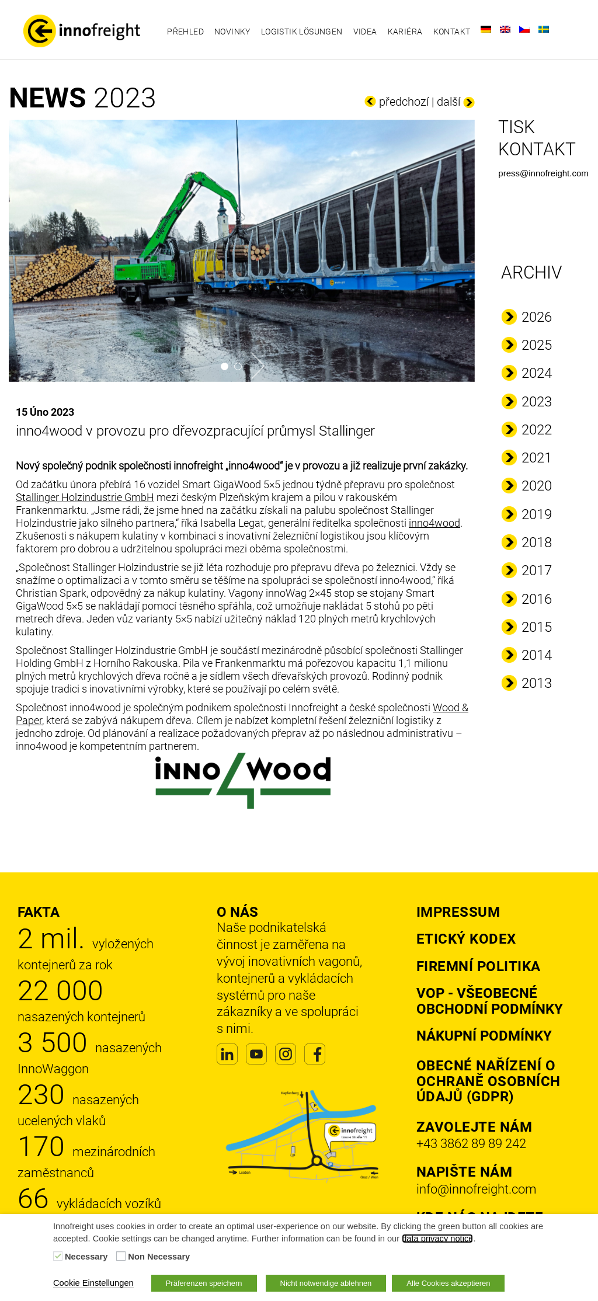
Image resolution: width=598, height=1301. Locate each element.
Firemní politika (478, 966)
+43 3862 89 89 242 (471, 1143)
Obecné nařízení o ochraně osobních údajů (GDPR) (488, 1081)
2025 (536, 345)
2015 (536, 627)
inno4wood (434, 523)
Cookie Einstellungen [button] (93, 1283)
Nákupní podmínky (484, 1036)
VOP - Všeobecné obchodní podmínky (489, 1001)
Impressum (458, 912)
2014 (536, 655)
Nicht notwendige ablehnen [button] (326, 1283)
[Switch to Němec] (486, 29)
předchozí (404, 102)
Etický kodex (466, 939)
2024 (536, 373)
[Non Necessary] (121, 1256)
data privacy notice (437, 1238)
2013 (536, 683)
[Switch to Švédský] (543, 29)
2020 (536, 486)
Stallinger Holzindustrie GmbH (85, 497)
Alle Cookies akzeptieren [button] (448, 1283)
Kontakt (452, 31)
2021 (536, 458)
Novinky (232, 31)
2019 (536, 514)
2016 (536, 599)
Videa (365, 31)
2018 (536, 542)
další (448, 102)
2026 (536, 317)
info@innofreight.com (476, 1189)
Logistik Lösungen (302, 31)
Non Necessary (159, 1256)
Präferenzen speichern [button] (204, 1283)
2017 (536, 570)
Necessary (86, 1256)
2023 (536, 402)
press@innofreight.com (543, 173)
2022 (536, 430)
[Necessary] (57, 1256)
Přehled (185, 31)
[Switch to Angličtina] (505, 29)
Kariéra (405, 31)
